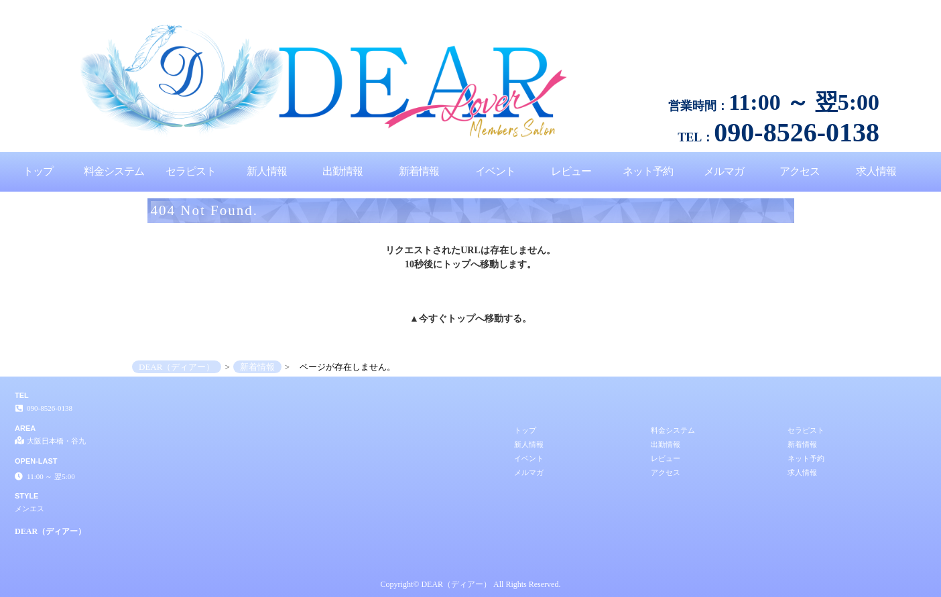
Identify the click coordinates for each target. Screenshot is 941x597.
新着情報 (419, 171)
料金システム (114, 171)
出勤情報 (342, 171)
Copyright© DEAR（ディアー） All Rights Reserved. (471, 584)
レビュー (571, 171)
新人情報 (267, 171)
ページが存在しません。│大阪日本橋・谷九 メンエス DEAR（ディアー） (808, 5)
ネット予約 (648, 171)
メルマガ (724, 171)
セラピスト (191, 171)
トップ (38, 171)
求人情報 (876, 171)
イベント (495, 171)
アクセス (799, 171)
